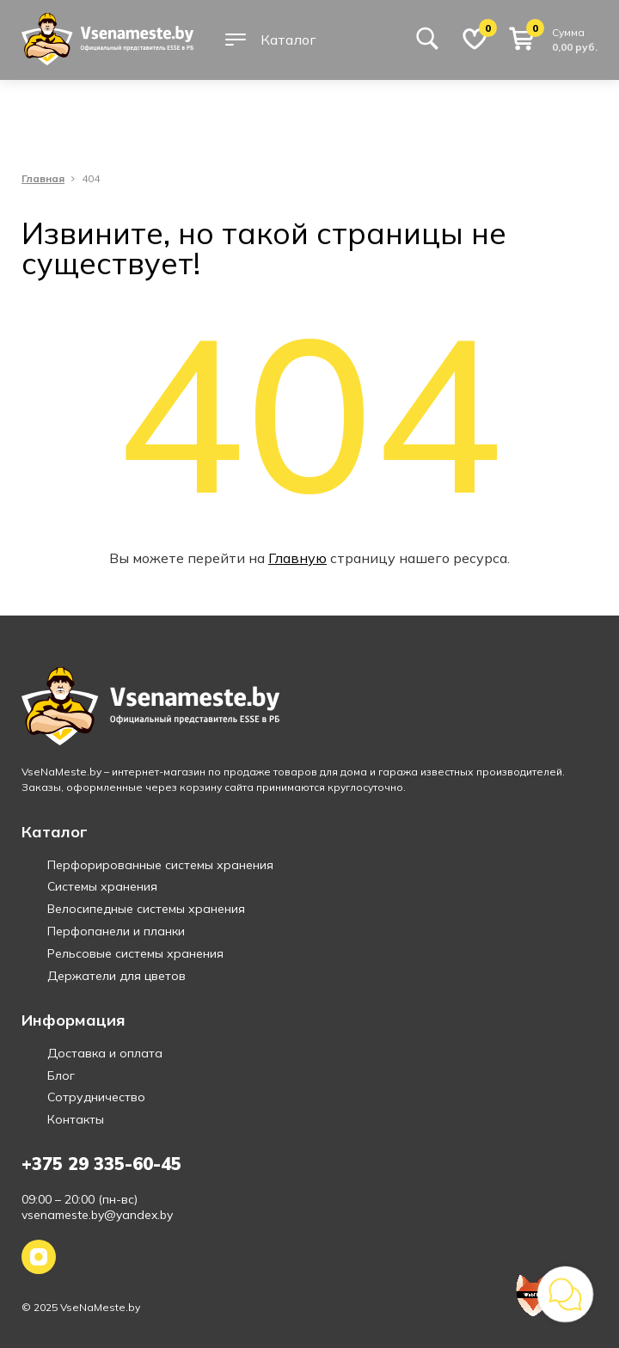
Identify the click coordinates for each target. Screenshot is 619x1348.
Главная (42, 179)
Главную (297, 558)
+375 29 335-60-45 (101, 1163)
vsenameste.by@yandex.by (97, 1214)
